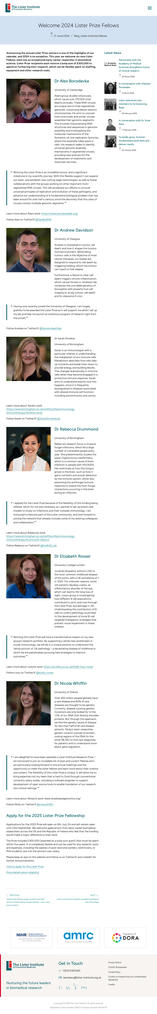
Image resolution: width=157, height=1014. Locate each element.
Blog (76, 35)
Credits (111, 984)
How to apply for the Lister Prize (24, 866)
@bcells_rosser (45, 672)
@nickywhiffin (45, 804)
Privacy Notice (114, 962)
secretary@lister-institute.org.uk (79, 977)
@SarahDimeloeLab (48, 418)
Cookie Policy (114, 972)
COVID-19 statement (117, 967)
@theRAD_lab (48, 545)
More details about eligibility (22, 872)
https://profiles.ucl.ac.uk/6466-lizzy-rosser (68, 666)
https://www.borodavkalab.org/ (59, 213)
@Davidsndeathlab (50, 328)
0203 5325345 (69, 970)
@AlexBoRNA (43, 219)
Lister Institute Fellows (94, 35)
